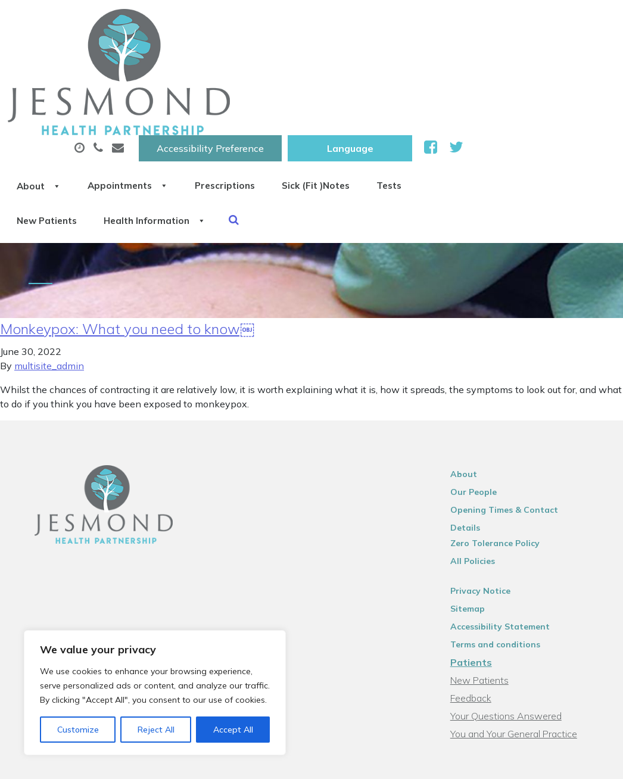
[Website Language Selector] (502, 22)
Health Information (381, 101)
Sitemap (473, 489)
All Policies (478, 441)
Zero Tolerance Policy (500, 423)
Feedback (476, 578)
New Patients (262, 101)
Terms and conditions (501, 524)
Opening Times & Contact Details (526, 405)
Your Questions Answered (511, 596)
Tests (183, 101)
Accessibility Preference (362, 22)
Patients (476, 543)
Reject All (156, 729)
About (191, 59)
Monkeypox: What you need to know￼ (127, 224)
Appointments (289, 59)
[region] (155, 692)
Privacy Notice (486, 471)
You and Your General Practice (519, 614)
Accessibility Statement (505, 506)
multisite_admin (49, 261)
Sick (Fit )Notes (498, 59)
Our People (479, 387)
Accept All (233, 729)
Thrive (588, 760)
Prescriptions (397, 59)
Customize (78, 729)
